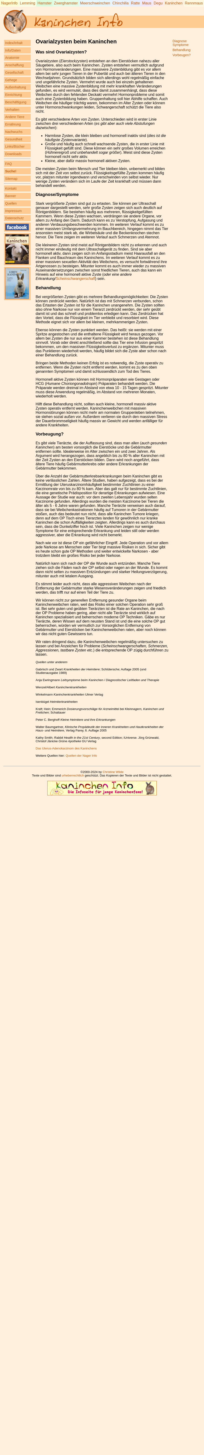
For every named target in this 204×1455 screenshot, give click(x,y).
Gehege (11, 80)
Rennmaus (194, 3)
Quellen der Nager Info (81, 755)
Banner (10, 196)
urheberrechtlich (73, 775)
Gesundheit (13, 139)
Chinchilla (120, 3)
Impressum (13, 211)
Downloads (13, 154)
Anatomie (12, 57)
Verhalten (12, 109)
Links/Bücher (14, 146)
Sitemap (11, 179)
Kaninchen (174, 3)
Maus (146, 3)
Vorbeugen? (182, 55)
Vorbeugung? (50, 434)
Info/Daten (12, 50)
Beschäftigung (15, 102)
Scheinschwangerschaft (75, 279)
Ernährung (13, 124)
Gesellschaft (14, 72)
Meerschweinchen (95, 3)
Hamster (44, 3)
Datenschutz (14, 218)
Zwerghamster (66, 3)
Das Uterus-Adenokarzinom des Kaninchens (66, 748)
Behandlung (48, 287)
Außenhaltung (15, 87)
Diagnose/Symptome (57, 194)
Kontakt (11, 188)
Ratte (135, 3)
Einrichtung (13, 95)
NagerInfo (9, 3)
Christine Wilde (113, 772)
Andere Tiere (14, 117)
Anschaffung (14, 65)
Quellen (11, 203)
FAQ (8, 164)
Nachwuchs (13, 132)
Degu (158, 3)
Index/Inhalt (13, 43)
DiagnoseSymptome (181, 43)
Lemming (27, 3)
